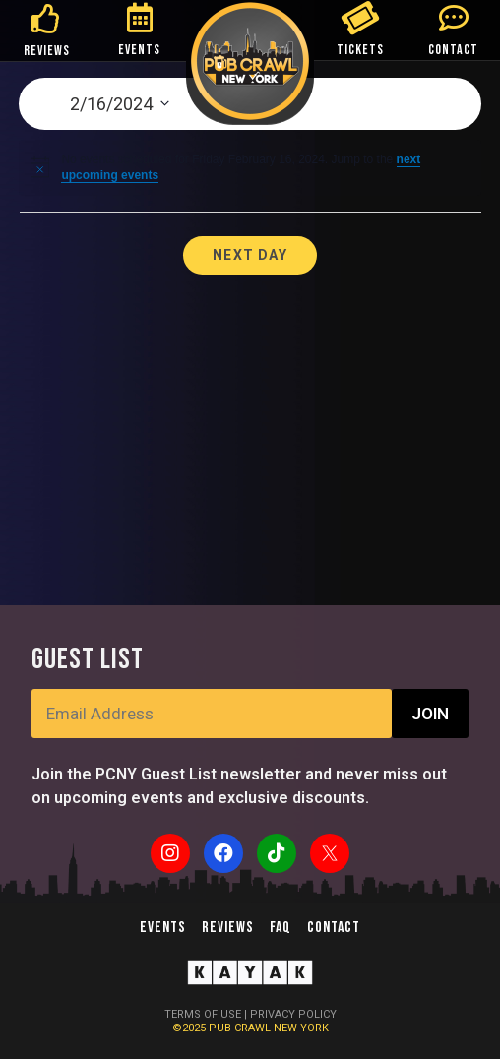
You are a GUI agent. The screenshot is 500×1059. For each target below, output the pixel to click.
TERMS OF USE (202, 1014)
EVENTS (139, 49)
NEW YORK (301, 1028)
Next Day (250, 255)
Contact (333, 927)
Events (163, 927)
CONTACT (453, 49)
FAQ (280, 927)
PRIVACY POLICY (293, 1014)
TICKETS (360, 49)
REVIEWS (47, 50)
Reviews (228, 927)
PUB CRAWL (241, 1028)
